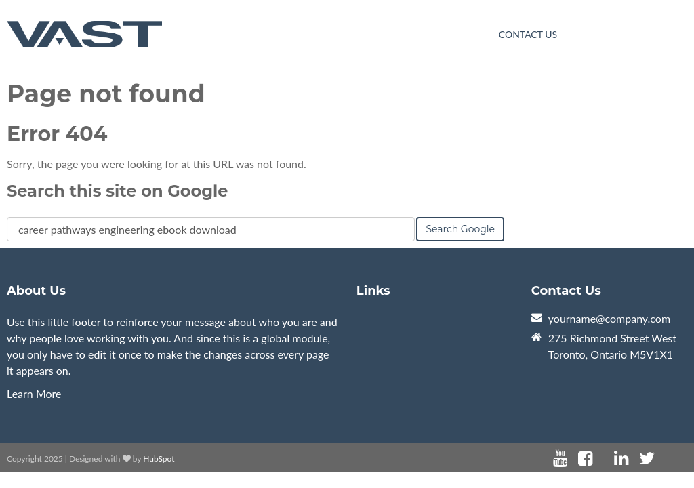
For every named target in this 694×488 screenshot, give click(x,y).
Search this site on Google (117, 191)
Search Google (460, 229)
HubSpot (158, 458)
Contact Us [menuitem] (528, 34)
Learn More (34, 393)
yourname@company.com (609, 318)
